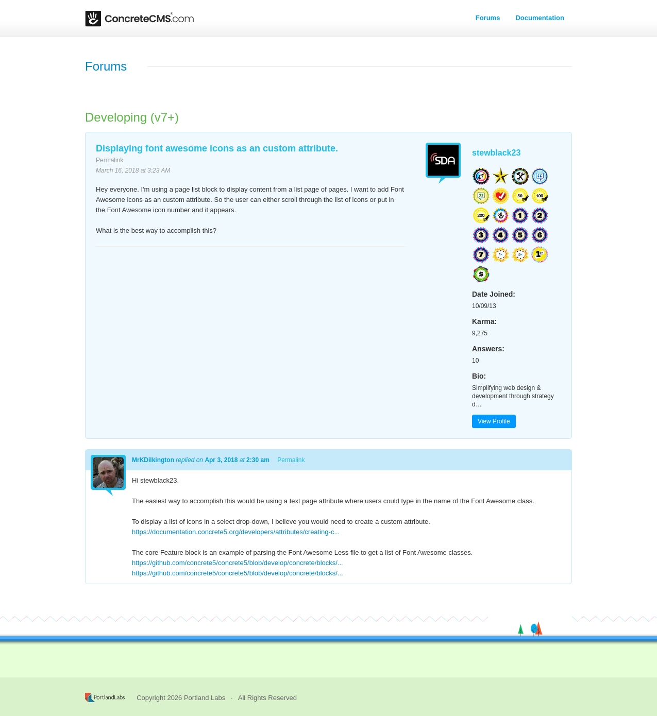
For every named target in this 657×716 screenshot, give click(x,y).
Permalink (109, 160)
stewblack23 (496, 152)
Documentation (539, 18)
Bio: (479, 376)
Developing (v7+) (132, 117)
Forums (488, 18)
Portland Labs (204, 698)
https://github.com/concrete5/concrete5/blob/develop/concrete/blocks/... (237, 563)
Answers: (488, 349)
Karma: (484, 321)
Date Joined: (493, 294)
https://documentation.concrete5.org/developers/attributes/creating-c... (236, 532)
